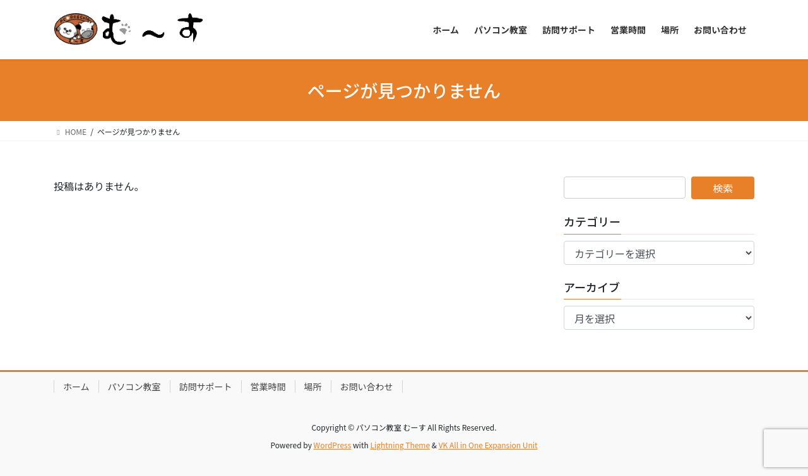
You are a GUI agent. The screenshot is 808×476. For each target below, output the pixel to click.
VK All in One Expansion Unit (488, 444)
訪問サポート (205, 386)
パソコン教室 (134, 386)
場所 (313, 386)
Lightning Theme (400, 444)
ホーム (76, 386)
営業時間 (268, 386)
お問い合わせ (366, 386)
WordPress (333, 444)
